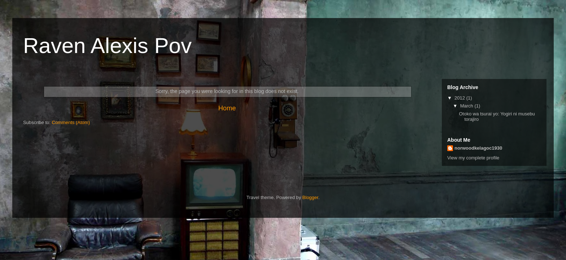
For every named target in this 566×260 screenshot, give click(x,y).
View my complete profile (473, 157)
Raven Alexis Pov (107, 46)
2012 (460, 98)
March (467, 106)
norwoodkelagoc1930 (478, 148)
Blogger (310, 197)
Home (227, 108)
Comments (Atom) (71, 122)
